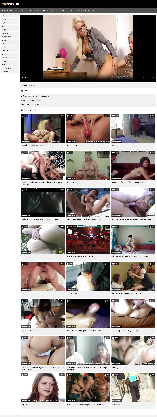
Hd (3, 16)
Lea (23, 293)
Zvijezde (71, 10)
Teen (3, 26)
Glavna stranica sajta (10, 10)
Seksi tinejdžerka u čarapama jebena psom (84, 219)
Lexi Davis (116, 404)
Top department (59, 10)
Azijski (4, 30)
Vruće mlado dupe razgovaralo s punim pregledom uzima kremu (43, 368)
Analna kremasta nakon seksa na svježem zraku (132, 219)
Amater (4, 40)
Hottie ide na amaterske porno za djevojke (84, 404)
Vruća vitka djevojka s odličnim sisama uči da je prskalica (87, 368)
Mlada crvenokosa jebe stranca (80, 256)
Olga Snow (26, 404)
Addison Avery (73, 293)
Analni (4, 54)
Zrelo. (4, 47)
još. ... (39, 104)
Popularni (46, 10)
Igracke (4, 58)
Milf (3, 65)
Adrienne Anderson (30, 330)
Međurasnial (6, 37)
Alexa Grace (72, 182)
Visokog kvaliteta (83, 10)
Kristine (115, 145)
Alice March (72, 145)
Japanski (5, 33)
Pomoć (95, 10)
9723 (26, 91)
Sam (23, 256)
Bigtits (4, 23)
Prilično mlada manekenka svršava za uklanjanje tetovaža (42, 183)
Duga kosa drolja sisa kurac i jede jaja (37, 145)
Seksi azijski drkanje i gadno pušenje (127, 330)
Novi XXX (24, 10)
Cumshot (5, 72)
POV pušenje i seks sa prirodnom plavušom (130, 256)
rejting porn (34, 10)
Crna (3, 44)
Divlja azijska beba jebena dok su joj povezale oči (42, 219)
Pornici (4, 19)
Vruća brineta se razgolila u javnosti (127, 293)
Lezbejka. (5, 51)
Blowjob (5, 61)
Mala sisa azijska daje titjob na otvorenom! (84, 330)
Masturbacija (6, 68)
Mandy (115, 367)
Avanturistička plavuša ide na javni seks (128, 182)
